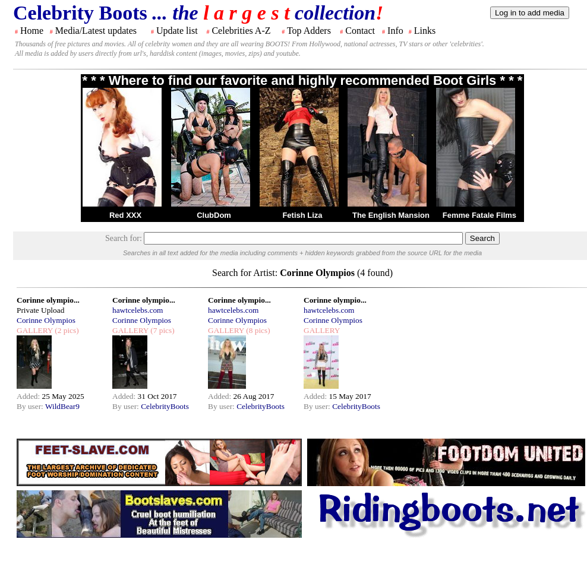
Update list (177, 31)
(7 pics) (162, 330)
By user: (31, 406)
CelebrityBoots (165, 406)
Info (395, 31)
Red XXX (125, 215)
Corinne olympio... (48, 300)
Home (31, 31)
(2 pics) (66, 330)
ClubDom (214, 215)
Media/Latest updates (96, 31)
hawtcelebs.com (137, 310)
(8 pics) (257, 330)
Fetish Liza (302, 215)
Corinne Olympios (46, 320)
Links (424, 31)
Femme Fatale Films (479, 215)
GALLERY (35, 330)
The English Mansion (391, 215)
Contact (360, 31)
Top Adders (309, 31)
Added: (29, 396)
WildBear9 (62, 406)
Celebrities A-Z (241, 31)
